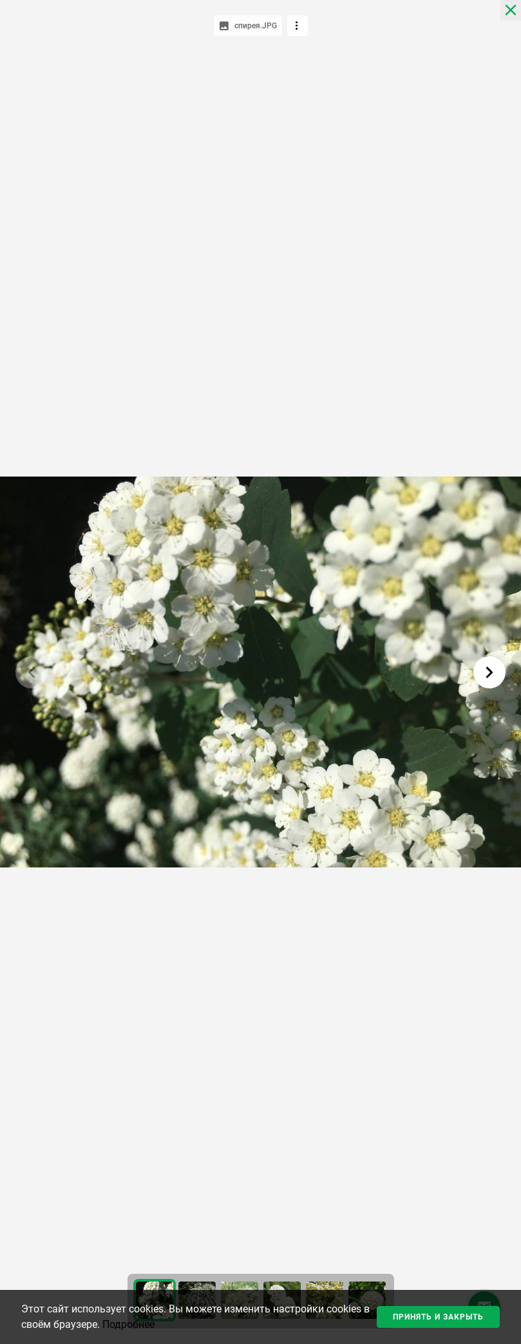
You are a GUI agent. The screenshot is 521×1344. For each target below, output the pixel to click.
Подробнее (128, 1324)
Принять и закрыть (438, 1316)
